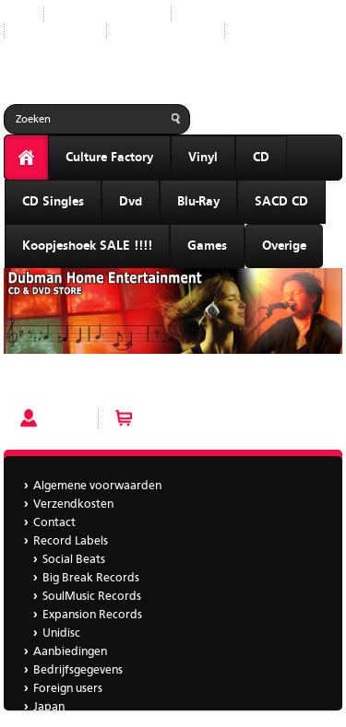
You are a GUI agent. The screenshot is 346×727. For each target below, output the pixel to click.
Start (17, 14)
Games (207, 246)
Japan (254, 30)
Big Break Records (90, 578)
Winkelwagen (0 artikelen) (209, 419)
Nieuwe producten (107, 14)
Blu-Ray (198, 201)
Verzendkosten (73, 504)
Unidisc (61, 633)
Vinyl (203, 157)
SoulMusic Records (91, 597)
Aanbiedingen (55, 30)
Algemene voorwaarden (97, 486)
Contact (54, 523)
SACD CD (281, 201)
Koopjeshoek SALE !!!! (87, 246)
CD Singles (53, 201)
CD (261, 157)
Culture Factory (109, 157)
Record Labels (222, 14)
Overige (284, 246)
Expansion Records (92, 615)
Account (66, 419)
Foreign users (67, 689)
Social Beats (73, 560)
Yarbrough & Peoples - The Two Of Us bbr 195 (130, 385)
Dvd (130, 201)
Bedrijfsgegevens (165, 30)
